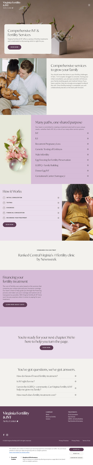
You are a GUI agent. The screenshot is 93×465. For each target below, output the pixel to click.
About (47, 414)
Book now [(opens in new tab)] (46, 347)
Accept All (76, 449)
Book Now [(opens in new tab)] (9, 224)
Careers (48, 419)
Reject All (76, 453)
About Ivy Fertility (51, 416)
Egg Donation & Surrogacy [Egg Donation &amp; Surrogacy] (75, 421)
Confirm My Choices (76, 457)
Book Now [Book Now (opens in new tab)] (14, 47)
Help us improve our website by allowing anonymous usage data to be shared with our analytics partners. (45, 459)
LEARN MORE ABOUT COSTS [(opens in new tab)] (15, 304)
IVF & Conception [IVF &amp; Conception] (73, 414)
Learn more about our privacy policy (19, 452)
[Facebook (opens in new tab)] (4, 435)
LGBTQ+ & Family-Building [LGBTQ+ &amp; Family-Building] (75, 419)
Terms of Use (86, 440)
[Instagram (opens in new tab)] (7, 435)
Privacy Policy (76, 440)
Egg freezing (71, 416)
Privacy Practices (64, 440)
